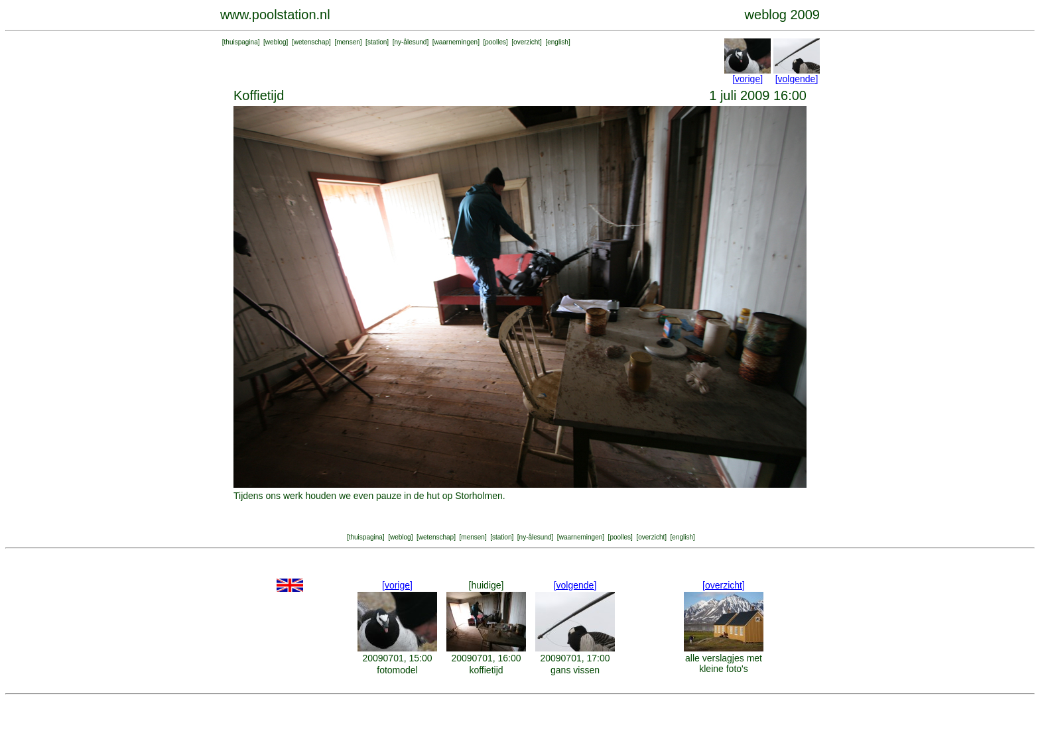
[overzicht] (723, 585)
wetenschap (311, 42)
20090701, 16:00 (486, 658)
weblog (276, 42)
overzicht (526, 42)
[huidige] (486, 585)
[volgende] (796, 79)
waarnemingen (456, 42)
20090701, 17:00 (575, 658)
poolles (495, 42)
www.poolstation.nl (275, 14)
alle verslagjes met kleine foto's (723, 663)
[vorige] (747, 79)
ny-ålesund (410, 42)
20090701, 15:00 (397, 658)
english (557, 42)
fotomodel (397, 670)
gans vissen (575, 670)
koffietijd (486, 670)
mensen (348, 42)
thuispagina (241, 42)
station (377, 42)
